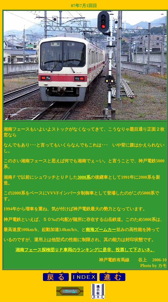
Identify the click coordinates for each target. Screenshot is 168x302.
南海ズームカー (101, 229)
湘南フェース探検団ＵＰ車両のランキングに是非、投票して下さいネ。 (85, 249)
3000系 (84, 177)
